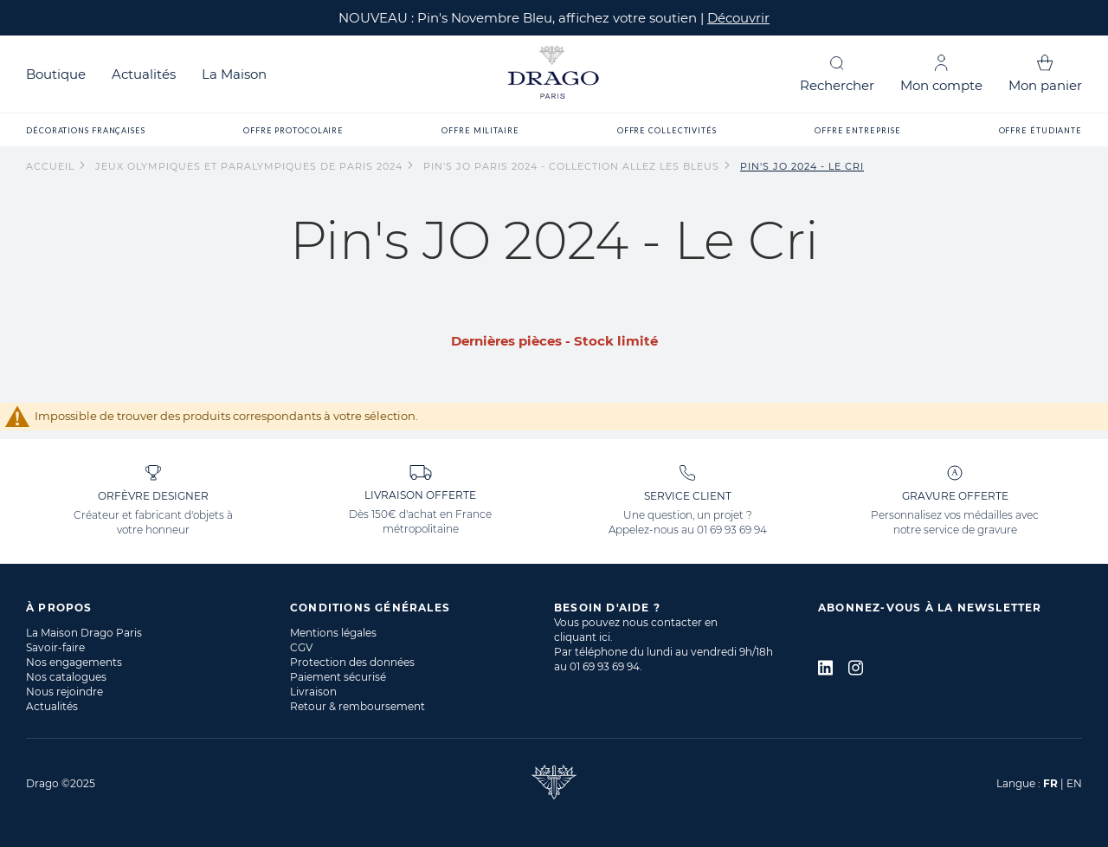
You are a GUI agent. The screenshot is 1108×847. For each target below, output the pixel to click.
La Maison (234, 74)
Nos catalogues (66, 676)
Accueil (52, 166)
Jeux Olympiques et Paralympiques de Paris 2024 (250, 166)
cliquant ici (582, 636)
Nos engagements (74, 662)
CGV (301, 647)
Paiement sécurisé (338, 676)
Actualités (144, 74)
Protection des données (352, 662)
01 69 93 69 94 (732, 529)
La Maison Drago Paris (84, 632)
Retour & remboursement (357, 706)
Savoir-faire (55, 647)
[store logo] (554, 74)
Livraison (313, 691)
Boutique (56, 74)
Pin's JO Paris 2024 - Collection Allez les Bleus (573, 166)
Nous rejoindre (64, 691)
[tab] (158, 607)
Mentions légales (333, 632)
